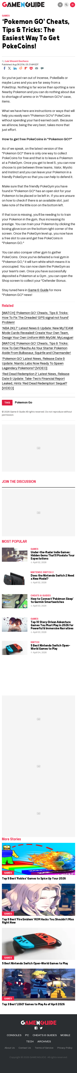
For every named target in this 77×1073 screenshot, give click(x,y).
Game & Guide (38, 290)
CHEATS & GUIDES (41, 595)
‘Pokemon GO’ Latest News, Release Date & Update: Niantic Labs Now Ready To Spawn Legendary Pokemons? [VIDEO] (33, 363)
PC (27, 1035)
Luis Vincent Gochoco (17, 61)
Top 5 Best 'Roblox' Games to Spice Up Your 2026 (34, 878)
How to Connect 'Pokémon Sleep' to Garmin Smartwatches (52, 600)
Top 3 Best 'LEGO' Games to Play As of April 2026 (33, 1004)
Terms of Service (44, 1048)
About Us (10, 1048)
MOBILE (65, 1035)
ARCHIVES (44, 1041)
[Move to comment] (42, 68)
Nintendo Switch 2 (42, 572)
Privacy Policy (64, 1048)
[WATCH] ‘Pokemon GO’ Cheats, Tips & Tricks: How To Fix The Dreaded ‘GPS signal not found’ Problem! (35, 317)
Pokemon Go (23, 402)
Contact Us (25, 1048)
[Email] (36, 68)
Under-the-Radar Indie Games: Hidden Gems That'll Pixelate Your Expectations (52, 555)
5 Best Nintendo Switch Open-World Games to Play (50, 646)
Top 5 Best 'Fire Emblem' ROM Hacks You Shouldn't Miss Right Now (38, 920)
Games (6, 15)
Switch (35, 642)
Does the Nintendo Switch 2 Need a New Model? (52, 577)
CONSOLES (14, 1035)
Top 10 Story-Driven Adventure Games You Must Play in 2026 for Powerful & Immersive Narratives (52, 625)
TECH (30, 1041)
